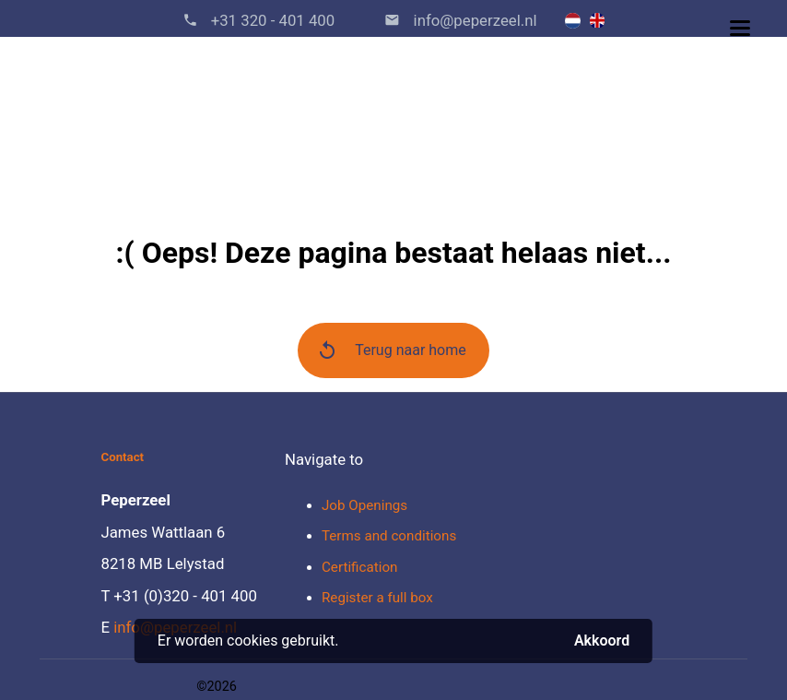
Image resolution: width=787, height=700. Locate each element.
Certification (359, 567)
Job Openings (364, 505)
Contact (122, 457)
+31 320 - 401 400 (273, 20)
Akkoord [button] (601, 640)
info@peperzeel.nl (474, 20)
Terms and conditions (389, 536)
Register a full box (377, 597)
